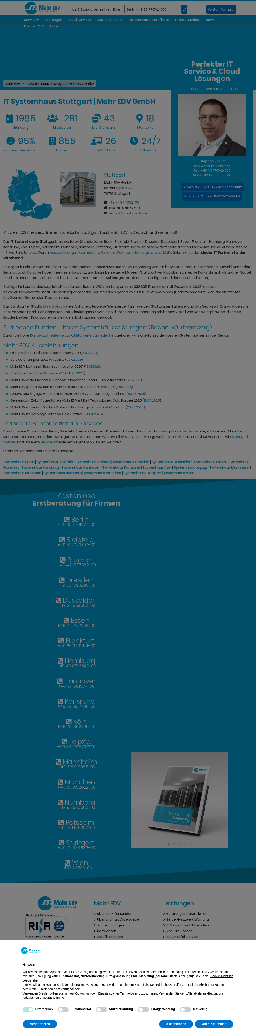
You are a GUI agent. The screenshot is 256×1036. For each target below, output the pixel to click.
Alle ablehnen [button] (176, 1024)
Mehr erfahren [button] (40, 1024)
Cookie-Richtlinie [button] (221, 976)
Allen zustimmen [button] (214, 1024)
